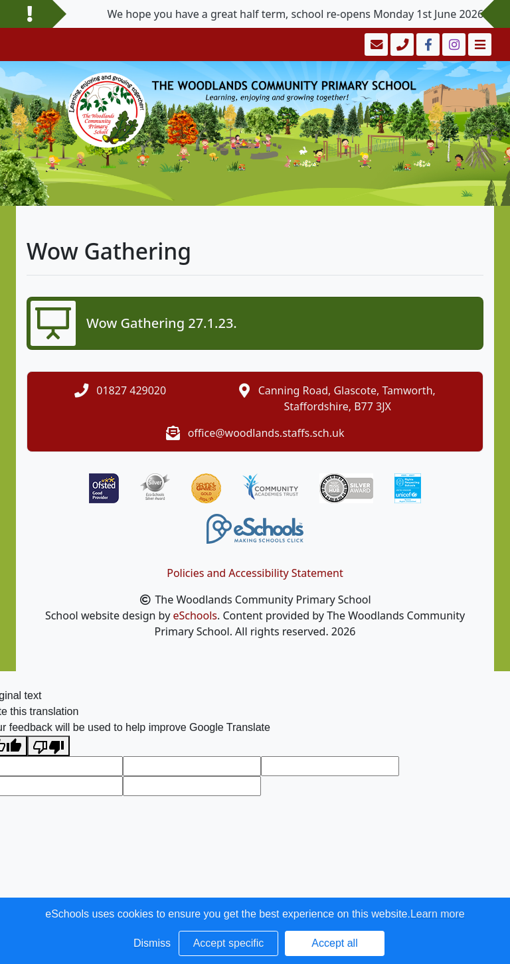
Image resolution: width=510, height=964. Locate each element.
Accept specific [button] (228, 943)
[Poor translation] (48, 746)
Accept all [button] (334, 943)
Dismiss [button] (152, 943)
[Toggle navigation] (478, 44)
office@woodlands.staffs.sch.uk (266, 433)
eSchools (195, 615)
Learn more (437, 914)
